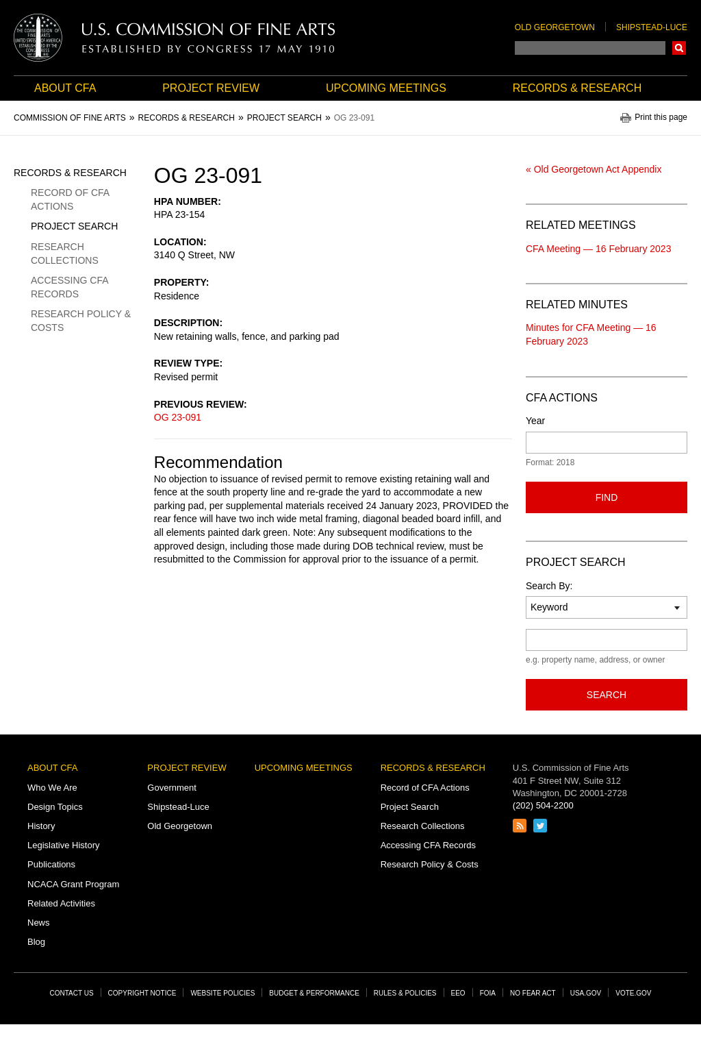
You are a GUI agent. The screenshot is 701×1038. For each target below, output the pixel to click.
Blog (36, 942)
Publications (51, 864)
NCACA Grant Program (73, 884)
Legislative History (63, 845)
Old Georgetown (555, 27)
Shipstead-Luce (651, 27)
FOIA (488, 993)
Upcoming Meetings (386, 88)
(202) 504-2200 (543, 805)
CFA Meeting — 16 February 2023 (598, 248)
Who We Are (52, 787)
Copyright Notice (142, 993)
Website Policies (222, 993)
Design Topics (55, 807)
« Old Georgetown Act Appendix (593, 169)
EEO (458, 993)
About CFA (65, 88)
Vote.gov (633, 993)
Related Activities (61, 903)
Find (607, 497)
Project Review (210, 88)
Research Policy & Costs (81, 320)
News (38, 922)
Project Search (74, 226)
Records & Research (577, 88)
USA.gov (586, 993)
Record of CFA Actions (70, 199)
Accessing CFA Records (69, 287)
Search (679, 48)
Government (171, 787)
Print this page (661, 117)
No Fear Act (533, 993)
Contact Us (72, 993)
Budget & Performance (314, 993)
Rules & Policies (405, 993)
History (41, 826)
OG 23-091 (177, 417)
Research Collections (65, 253)
